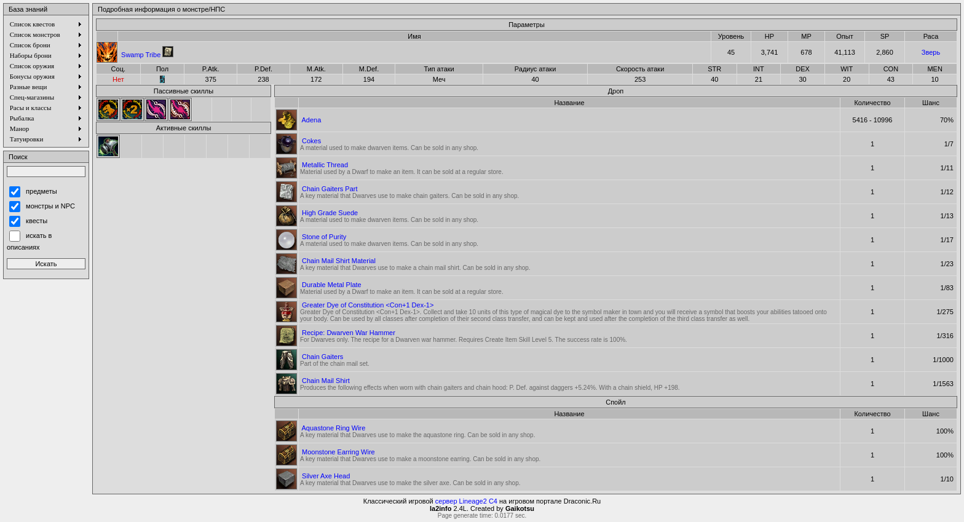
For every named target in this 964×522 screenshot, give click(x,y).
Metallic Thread (325, 164)
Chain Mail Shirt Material (339, 260)
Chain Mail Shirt (326, 380)
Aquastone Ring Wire (333, 428)
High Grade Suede (330, 212)
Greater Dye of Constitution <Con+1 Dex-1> (367, 305)
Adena (311, 120)
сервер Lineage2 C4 (466, 501)
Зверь (931, 52)
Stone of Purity (324, 236)
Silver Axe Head (326, 476)
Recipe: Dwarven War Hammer (348, 332)
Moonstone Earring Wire (338, 452)
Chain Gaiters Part (329, 188)
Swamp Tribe (140, 54)
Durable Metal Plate (332, 284)
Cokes (311, 140)
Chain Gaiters (322, 356)
